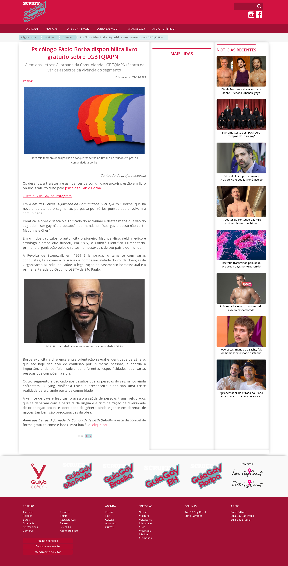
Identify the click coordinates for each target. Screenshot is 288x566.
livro (88, 436)
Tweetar (28, 80)
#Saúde (67, 37)
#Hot (142, 527)
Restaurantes (68, 519)
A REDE (235, 506)
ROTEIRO (28, 506)
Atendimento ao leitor (48, 552)
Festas (109, 512)
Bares (26, 519)
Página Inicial (28, 37)
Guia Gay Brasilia (241, 519)
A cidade (28, 512)
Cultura (109, 519)
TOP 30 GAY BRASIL (77, 28)
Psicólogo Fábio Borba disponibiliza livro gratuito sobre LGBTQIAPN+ (121, 37)
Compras (28, 530)
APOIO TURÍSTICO (163, 28)
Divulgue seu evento (48, 546)
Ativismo (110, 523)
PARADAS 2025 (136, 28)
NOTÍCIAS (52, 28)
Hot (107, 516)
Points (63, 516)
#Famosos (145, 538)
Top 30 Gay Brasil (195, 512)
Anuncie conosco (48, 540)
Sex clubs (65, 527)
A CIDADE (32, 28)
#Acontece (145, 523)
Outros (109, 527)
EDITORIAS (145, 506)
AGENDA (110, 506)
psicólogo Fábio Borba (83, 188)
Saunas (64, 523)
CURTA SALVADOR (108, 28)
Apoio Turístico (69, 530)
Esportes (65, 512)
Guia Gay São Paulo (242, 516)
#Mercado (145, 530)
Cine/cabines (30, 527)
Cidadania (28, 523)
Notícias (49, 37)
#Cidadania (145, 519)
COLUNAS (191, 506)
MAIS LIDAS (181, 53)
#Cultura (144, 516)
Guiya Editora (238, 512)
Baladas (27, 516)
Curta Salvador (193, 516)
